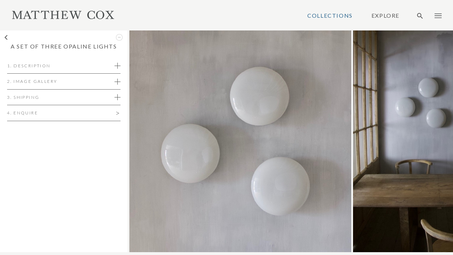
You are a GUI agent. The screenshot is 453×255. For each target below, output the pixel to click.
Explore (385, 15)
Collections (330, 15)
